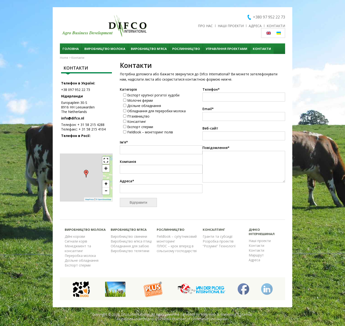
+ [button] (106, 184)
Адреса (255, 26)
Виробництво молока (104, 49)
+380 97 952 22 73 (269, 17)
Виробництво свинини (129, 236)
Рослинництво (186, 49)
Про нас (205, 26)
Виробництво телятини (130, 251)
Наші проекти (231, 26)
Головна (71, 49)
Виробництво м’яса (149, 49)
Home (64, 58)
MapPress (89, 199)
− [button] (105, 191)
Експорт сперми (78, 265)
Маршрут (256, 255)
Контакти (276, 26)
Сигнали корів (76, 241)
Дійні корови (75, 236)
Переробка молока (80, 255)
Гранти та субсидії (218, 236)
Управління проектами (226, 49)
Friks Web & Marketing (218, 314)
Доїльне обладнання (81, 260)
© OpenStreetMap (103, 199)
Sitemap (246, 314)
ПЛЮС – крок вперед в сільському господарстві (177, 248)
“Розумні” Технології (219, 246)
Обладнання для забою (130, 246)
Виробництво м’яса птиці (131, 241)
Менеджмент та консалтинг (78, 248)
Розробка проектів (218, 241)
